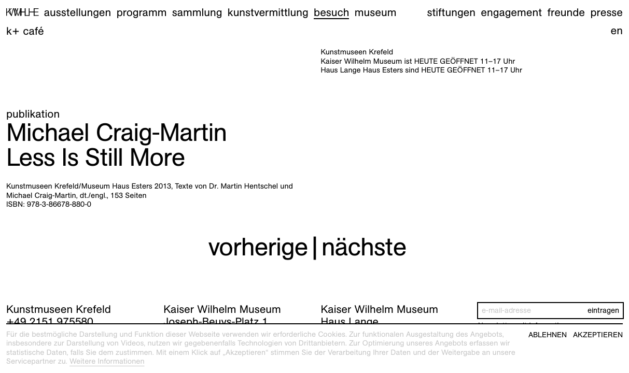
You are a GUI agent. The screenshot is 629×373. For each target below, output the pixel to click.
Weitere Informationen (107, 361)
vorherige (257, 247)
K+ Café (25, 31)
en (617, 30)
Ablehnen (547, 335)
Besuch (331, 12)
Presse (606, 12)
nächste (364, 247)
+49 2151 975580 (49, 321)
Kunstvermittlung (268, 12)
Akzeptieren (598, 335)
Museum (376, 12)
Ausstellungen (77, 12)
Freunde (566, 12)
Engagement (511, 12)
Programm (142, 12)
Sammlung (197, 12)
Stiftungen (451, 12)
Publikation (33, 114)
